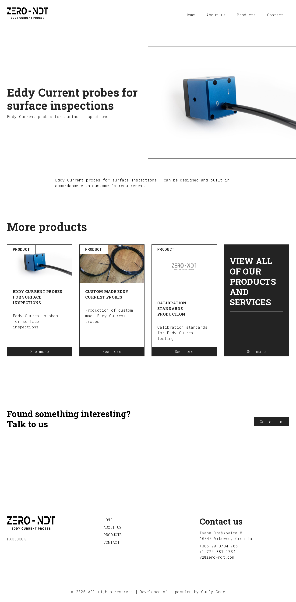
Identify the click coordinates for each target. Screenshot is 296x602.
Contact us (271, 421)
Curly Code (213, 591)
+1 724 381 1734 (218, 551)
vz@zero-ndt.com (217, 557)
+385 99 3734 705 (219, 545)
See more (39, 351)
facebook (16, 538)
